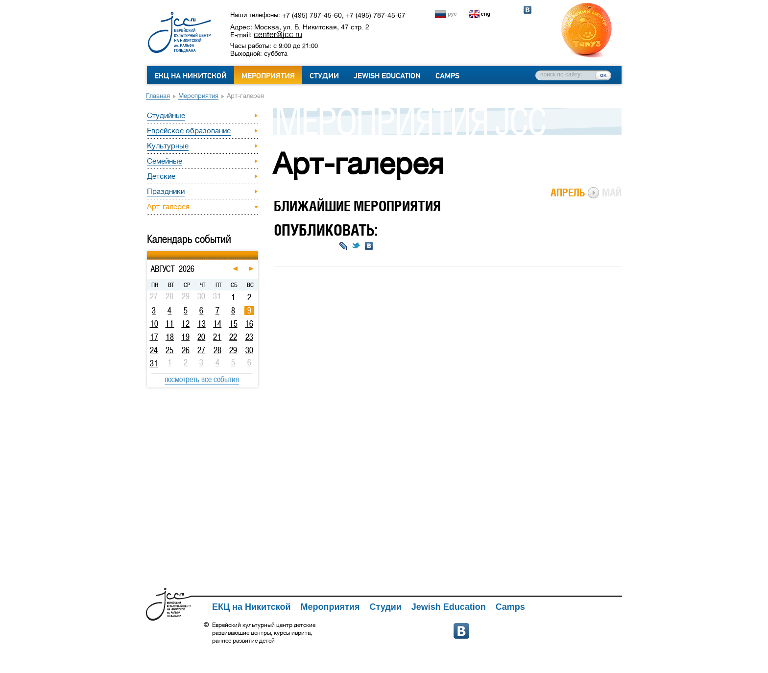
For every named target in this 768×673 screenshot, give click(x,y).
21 (217, 337)
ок (603, 75)
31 (154, 363)
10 (154, 323)
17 (154, 337)
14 (217, 323)
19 (185, 337)
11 (169, 323)
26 (186, 350)
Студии (324, 76)
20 (201, 337)
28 (217, 350)
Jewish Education (387, 76)
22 (233, 337)
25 (169, 350)
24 (154, 350)
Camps (447, 76)
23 (249, 337)
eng (486, 14)
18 (170, 337)
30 (249, 350)
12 (185, 323)
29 (233, 350)
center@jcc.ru (278, 34)
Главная (158, 95)
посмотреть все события (202, 379)
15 (233, 323)
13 (201, 323)
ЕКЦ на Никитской (190, 76)
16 (249, 323)
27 (201, 350)
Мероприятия (268, 76)
